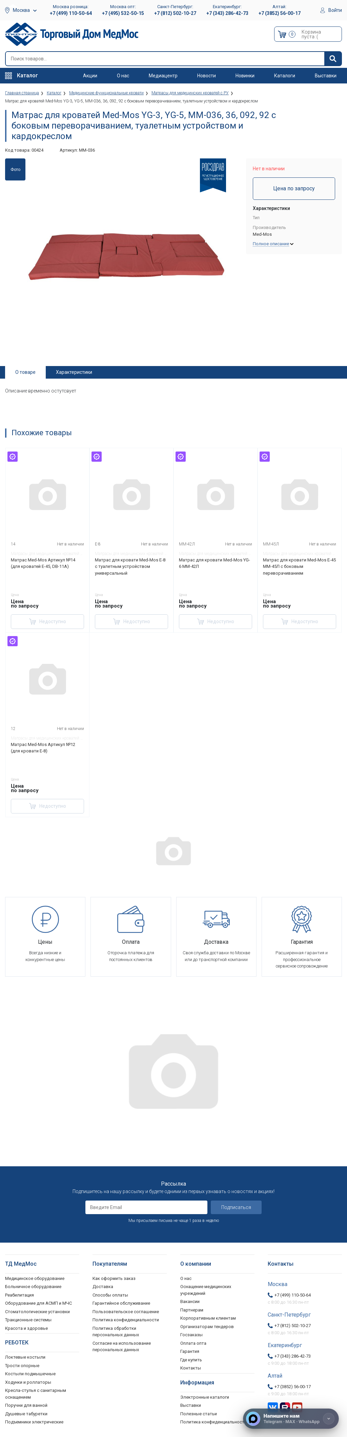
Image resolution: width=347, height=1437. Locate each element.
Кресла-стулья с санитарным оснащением (35, 1394)
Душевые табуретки (26, 1413)
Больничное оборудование (33, 1286)
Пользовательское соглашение (126, 1311)
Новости (206, 75)
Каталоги (284, 75)
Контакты (190, 1368)
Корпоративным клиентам (208, 1318)
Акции (90, 75)
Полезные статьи (198, 1413)
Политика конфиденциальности (126, 1319)
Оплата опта (193, 1342)
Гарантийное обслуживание (121, 1303)
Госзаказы (191, 1334)
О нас (123, 75)
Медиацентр (163, 75)
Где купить (191, 1359)
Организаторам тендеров (207, 1326)
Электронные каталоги (204, 1396)
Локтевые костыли (25, 1357)
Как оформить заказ (114, 1278)
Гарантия (189, 1351)
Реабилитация (19, 1294)
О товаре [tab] (25, 372)
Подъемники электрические (34, 1421)
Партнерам (191, 1309)
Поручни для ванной (26, 1405)
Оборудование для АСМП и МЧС (38, 1303)
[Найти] (332, 58)
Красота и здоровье (26, 1327)
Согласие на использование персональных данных (122, 1346)
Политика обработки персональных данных (116, 1331)
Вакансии (190, 1301)
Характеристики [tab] (74, 372)
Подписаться (236, 1207)
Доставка (103, 1286)
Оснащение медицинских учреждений (205, 1290)
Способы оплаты (110, 1294)
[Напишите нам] (291, 1419)
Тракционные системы (28, 1319)
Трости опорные (22, 1365)
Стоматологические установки (37, 1311)
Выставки (325, 75)
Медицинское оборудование (34, 1278)
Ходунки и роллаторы (28, 1381)
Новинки (245, 75)
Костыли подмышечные (30, 1373)
